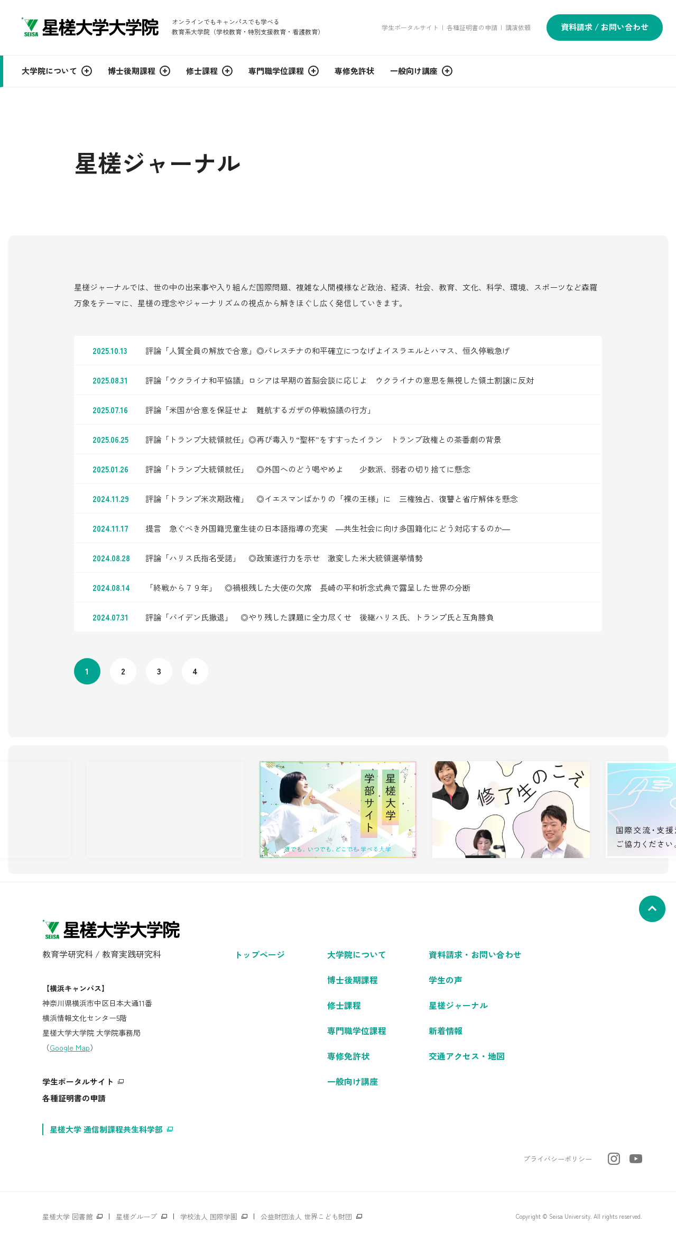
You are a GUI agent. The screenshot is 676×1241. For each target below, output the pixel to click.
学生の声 (445, 979)
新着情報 (445, 1030)
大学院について (356, 954)
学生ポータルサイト (410, 27)
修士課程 (344, 1005)
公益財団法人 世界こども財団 (306, 1216)
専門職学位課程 (356, 1030)
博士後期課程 (352, 979)
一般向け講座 (352, 1081)
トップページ (259, 954)
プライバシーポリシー (557, 1158)
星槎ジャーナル (458, 1005)
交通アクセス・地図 (467, 1056)
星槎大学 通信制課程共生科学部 (106, 1129)
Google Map (70, 1047)
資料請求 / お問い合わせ (605, 26)
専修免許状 (348, 1056)
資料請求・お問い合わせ (475, 954)
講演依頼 (518, 27)
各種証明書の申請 (472, 27)
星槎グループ (136, 1216)
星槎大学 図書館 (67, 1216)
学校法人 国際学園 (208, 1216)
